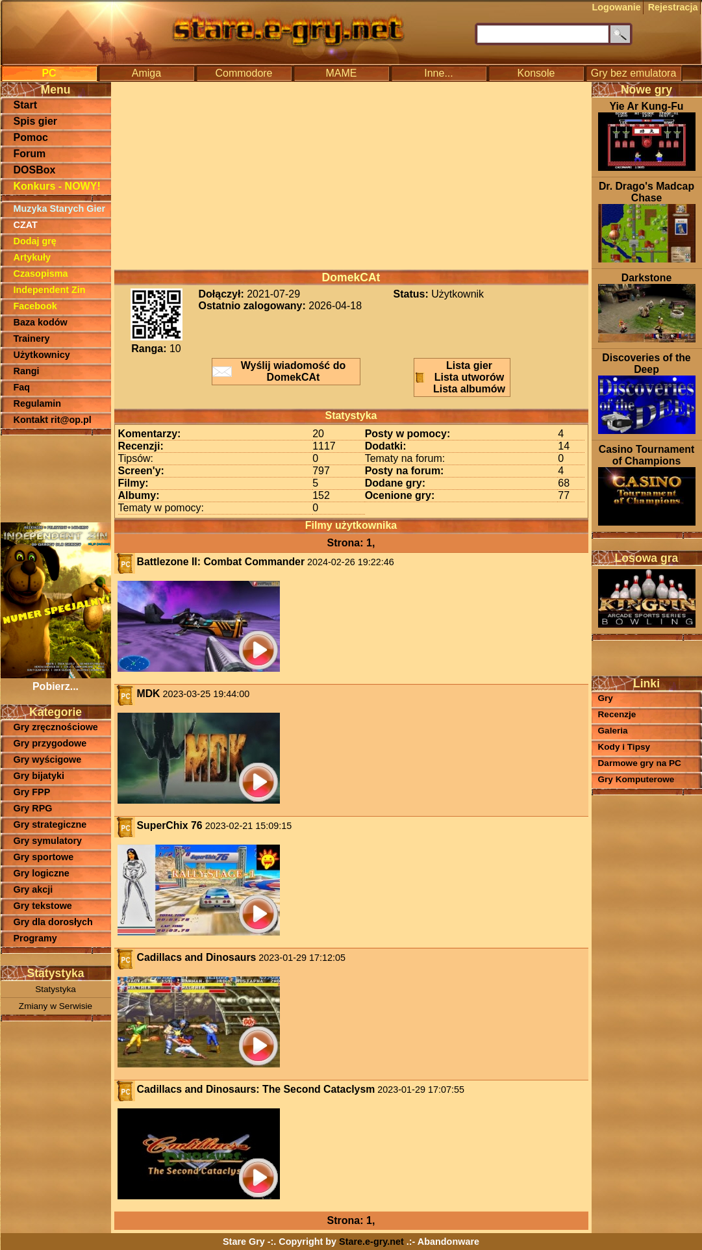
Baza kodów (41, 322)
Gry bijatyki (39, 776)
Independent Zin (50, 290)
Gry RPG (33, 808)
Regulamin (38, 403)
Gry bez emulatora (634, 73)
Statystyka (55, 989)
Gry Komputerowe (636, 779)
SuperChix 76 (170, 825)
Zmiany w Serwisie (55, 1006)
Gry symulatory (48, 840)
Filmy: (133, 483)
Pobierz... (56, 680)
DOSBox (35, 169)
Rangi (27, 371)
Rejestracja (673, 7)
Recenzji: (141, 446)
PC (49, 73)
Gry (605, 698)
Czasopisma (41, 273)
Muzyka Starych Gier (60, 208)
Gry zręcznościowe (56, 727)
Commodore (243, 73)
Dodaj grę (35, 241)
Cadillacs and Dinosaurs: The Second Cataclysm (256, 1089)
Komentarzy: (149, 433)
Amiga (146, 73)
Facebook (35, 306)
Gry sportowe (44, 857)
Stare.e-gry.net (371, 1241)
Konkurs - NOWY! (57, 186)
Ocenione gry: (400, 495)
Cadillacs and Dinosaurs (197, 957)
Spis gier (36, 121)
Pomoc (31, 137)
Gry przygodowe (50, 743)
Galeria (613, 730)
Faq (22, 387)
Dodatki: (386, 446)
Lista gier (469, 365)
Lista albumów (469, 388)
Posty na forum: (404, 470)
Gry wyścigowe (48, 759)
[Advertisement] (56, 477)
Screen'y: (141, 470)
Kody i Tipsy (624, 747)
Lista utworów (469, 377)
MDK (148, 693)
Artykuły (32, 257)
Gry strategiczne (50, 824)
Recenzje (617, 714)
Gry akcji (33, 889)
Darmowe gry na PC (639, 763)
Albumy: (139, 495)
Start (25, 104)
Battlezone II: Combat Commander (221, 561)
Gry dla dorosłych (53, 922)
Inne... (438, 73)
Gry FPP (32, 792)
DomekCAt (351, 277)
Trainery (32, 338)
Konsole (536, 73)
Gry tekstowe (43, 905)
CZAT (26, 225)
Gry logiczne (41, 873)
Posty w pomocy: (408, 433)
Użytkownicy (42, 355)
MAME (341, 73)
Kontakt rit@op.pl (53, 420)
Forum (30, 153)
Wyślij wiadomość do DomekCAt (293, 371)
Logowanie (616, 7)
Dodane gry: (395, 483)
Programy (35, 938)
